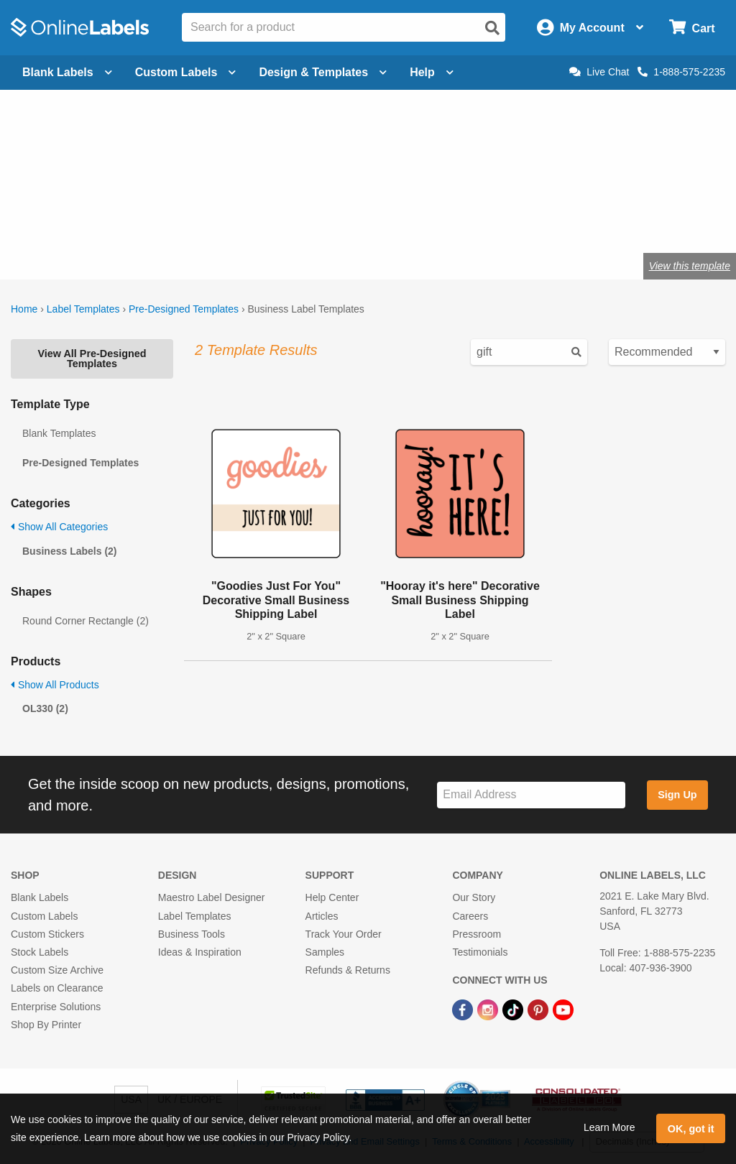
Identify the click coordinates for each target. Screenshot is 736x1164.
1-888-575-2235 (681, 72)
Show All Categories (59, 526)
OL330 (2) (45, 708)
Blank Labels (39, 897)
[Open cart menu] (691, 28)
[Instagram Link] (489, 1009)
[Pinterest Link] (539, 1009)
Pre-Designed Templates (184, 309)
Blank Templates (59, 433)
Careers (470, 916)
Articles (322, 916)
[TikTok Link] (514, 1009)
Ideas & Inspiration (200, 952)
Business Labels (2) (69, 551)
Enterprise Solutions (56, 1006)
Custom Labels (44, 916)
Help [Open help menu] (432, 72)
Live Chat (599, 72)
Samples (324, 952)
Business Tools (191, 934)
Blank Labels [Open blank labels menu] (67, 72)
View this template (689, 266)
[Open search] (492, 28)
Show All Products (55, 684)
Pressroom (476, 934)
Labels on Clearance (57, 988)
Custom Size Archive (57, 970)
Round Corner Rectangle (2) (85, 621)
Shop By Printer (46, 1024)
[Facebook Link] (464, 1009)
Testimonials (479, 952)
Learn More (609, 1127)
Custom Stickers (47, 934)
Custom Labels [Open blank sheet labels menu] (185, 72)
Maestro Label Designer (211, 897)
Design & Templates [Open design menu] (323, 72)
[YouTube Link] (563, 1009)
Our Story (473, 897)
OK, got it (691, 1129)
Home (24, 309)
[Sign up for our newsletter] (531, 795)
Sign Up (677, 794)
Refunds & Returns (347, 970)
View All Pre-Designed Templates (91, 358)
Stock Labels (39, 952)
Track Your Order (343, 934)
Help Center (332, 897)
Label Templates (83, 309)
